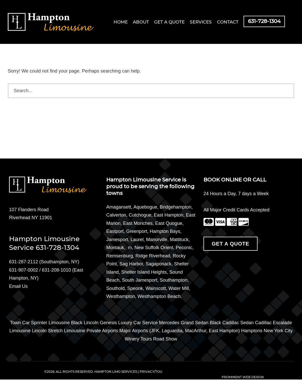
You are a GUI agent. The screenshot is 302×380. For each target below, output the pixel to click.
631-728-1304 (264, 21)
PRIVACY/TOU (151, 371)
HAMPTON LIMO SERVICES (115, 371)
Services (201, 22)
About (141, 22)
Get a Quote (169, 22)
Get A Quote (230, 244)
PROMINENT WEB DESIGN (243, 377)
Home (121, 22)
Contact (227, 22)
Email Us (18, 286)
